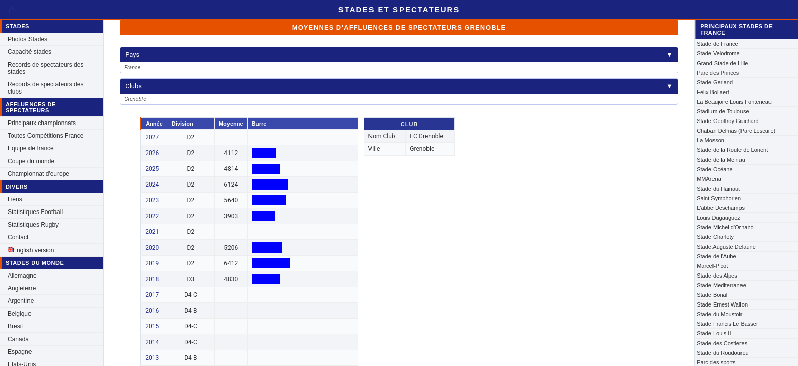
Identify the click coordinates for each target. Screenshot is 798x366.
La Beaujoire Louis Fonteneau (734, 102)
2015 (152, 326)
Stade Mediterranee (721, 285)
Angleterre (22, 288)
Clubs (399, 86)
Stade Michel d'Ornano (725, 227)
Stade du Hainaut (718, 189)
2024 (152, 184)
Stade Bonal (712, 295)
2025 (152, 168)
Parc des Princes (718, 73)
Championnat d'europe (38, 173)
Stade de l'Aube (716, 256)
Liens (15, 199)
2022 (152, 216)
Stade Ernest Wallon (722, 304)
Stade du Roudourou (723, 353)
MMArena (709, 179)
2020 (152, 247)
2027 (152, 137)
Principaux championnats (42, 123)
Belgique (20, 313)
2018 (152, 279)
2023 (152, 200)
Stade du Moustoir (719, 314)
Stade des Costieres (722, 343)
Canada (18, 339)
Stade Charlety (715, 237)
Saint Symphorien (719, 198)
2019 (152, 263)
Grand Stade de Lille (722, 63)
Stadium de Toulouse (723, 111)
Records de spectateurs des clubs (45, 88)
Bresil (15, 326)
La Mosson (710, 140)
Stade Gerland (715, 82)
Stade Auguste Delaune (726, 246)
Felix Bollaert (713, 92)
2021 (152, 231)
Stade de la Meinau (721, 160)
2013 (152, 357)
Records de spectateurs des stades (45, 68)
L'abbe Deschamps (721, 208)
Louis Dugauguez (718, 218)
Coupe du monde (31, 161)
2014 (152, 342)
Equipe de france (31, 148)
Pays (399, 54)
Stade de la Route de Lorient (732, 150)
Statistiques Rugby (33, 224)
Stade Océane (714, 169)
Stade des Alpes (717, 275)
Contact (18, 237)
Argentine (21, 300)
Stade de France (717, 44)
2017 (152, 294)
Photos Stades (27, 39)
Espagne (20, 351)
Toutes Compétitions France (45, 135)
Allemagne (22, 275)
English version (31, 250)
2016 (152, 310)
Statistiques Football (35, 212)
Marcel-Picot (712, 266)
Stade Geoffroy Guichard (727, 121)
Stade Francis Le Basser (727, 324)
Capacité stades (29, 51)
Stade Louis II (714, 333)
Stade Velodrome (718, 53)
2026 (152, 153)
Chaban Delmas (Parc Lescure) (736, 131)
